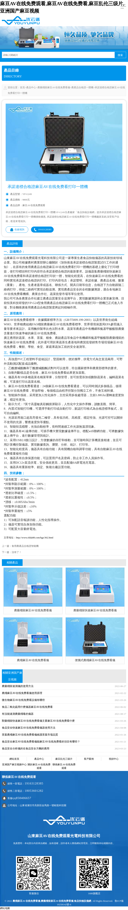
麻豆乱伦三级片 (63, 758)
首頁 (22, 87)
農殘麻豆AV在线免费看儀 (26, 901)
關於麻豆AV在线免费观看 (39, 766)
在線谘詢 (17, 230)
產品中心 (31, 87)
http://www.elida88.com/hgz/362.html (34, 537)
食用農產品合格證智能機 (25, 546)
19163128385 (42, 230)
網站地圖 (5, 908)
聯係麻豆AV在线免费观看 (64, 766)
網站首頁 (14, 758)
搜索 (120, 55)
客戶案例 (89, 758)
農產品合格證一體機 (82, 87)
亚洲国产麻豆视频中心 (14, 764)
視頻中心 (114, 758)
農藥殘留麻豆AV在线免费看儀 (53, 87)
